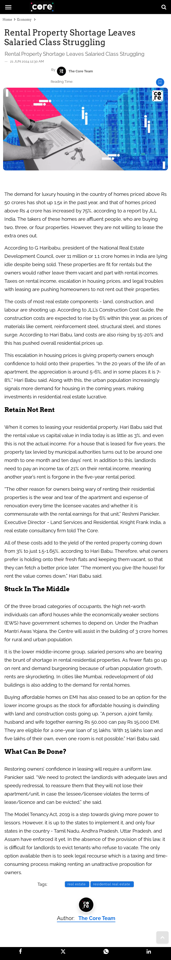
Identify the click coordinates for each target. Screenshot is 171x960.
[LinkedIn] (149, 951)
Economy (24, 20)
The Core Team (81, 71)
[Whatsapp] (106, 951)
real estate (77, 884)
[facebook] (20, 951)
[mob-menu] (8, 6)
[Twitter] (63, 951)
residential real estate (112, 884)
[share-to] (162, 937)
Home (7, 20)
